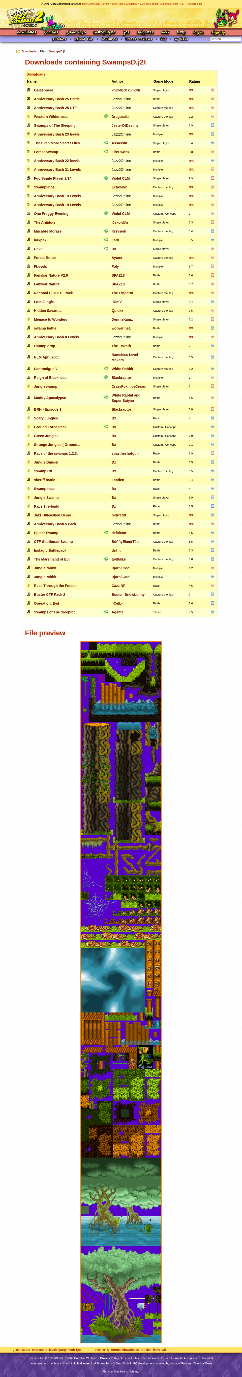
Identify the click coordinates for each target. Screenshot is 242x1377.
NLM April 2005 (46, 357)
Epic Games (81, 1363)
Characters (39, 1350)
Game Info (76, 33)
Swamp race (44, 489)
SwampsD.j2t (58, 51)
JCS (126, 33)
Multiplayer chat (169, 4)
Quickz (117, 311)
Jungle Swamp (46, 498)
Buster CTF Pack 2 (49, 595)
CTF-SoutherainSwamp (53, 542)
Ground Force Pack (50, 427)
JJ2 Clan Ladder (149, 4)
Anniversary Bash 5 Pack (55, 524)
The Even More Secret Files (57, 143)
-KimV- (117, 302)
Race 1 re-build (46, 506)
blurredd (119, 515)
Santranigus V (46, 369)
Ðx (114, 249)
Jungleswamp (45, 386)
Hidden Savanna (48, 311)
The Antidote (44, 222)
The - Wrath (121, 346)
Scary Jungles (46, 418)
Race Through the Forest (55, 586)
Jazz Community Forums (96, 4)
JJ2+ (183, 4)
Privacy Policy (109, 1358)
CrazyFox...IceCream (129, 386)
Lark (115, 240)
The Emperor (122, 293)
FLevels (40, 267)
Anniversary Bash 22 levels (57, 161)
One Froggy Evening (51, 214)
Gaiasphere (43, 90)
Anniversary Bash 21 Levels (57, 170)
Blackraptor (121, 378)
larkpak (40, 240)
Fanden (118, 480)
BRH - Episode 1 (48, 409)
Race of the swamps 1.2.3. (56, 453)
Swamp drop (44, 346)
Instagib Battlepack (50, 550)
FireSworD (120, 152)
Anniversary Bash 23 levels (57, 134)
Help (181, 33)
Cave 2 (39, 249)
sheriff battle (44, 480)
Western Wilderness (51, 117)
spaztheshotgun (125, 453)
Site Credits (76, 1358)
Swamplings (44, 187)
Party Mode (67, 1350)
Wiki (165, 33)
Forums (51, 33)
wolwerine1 (121, 328)
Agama (118, 612)
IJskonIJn (120, 222)
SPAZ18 (118, 275)
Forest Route (45, 258)
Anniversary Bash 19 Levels (57, 196)
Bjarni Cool (121, 568)
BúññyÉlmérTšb (125, 542)
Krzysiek (119, 231)
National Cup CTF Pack (53, 293)
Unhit (116, 550)
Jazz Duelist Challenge (124, 4)
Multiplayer (104, 33)
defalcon (119, 533)
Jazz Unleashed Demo (52, 515)
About (26, 1350)
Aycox (117, 258)
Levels (53, 1350)
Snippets (145, 33)
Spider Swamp (46, 533)
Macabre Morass (48, 231)
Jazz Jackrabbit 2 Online (121, 18)
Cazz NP (119, 586)
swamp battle (45, 328)
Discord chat (195, 4)
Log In (198, 33)
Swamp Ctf (43, 471)
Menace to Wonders (50, 319)
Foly (115, 267)
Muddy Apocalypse (50, 398)
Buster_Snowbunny (128, 595)
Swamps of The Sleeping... (56, 125)
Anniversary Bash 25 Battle (57, 99)
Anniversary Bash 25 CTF (55, 108)
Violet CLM (121, 178)
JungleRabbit (45, 568)
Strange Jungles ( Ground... (57, 445)
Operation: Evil (46, 603)
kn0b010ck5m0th (126, 90)
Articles (146, 1350)
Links (156, 1350)
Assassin (119, 143)
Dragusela (120, 117)
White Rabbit (122, 369)
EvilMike (119, 559)
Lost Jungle (44, 302)
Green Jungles (46, 436)
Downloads (27, 33)
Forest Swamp (46, 152)
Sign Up (218, 33)
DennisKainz (122, 319)
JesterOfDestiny (125, 125)
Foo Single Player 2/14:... (55, 178)
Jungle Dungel (46, 462)
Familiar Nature (47, 284)
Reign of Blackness (50, 378)
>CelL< (118, 603)
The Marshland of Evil (52, 559)
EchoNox (119, 187)
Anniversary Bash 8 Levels (56, 337)
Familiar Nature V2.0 (51, 275)
